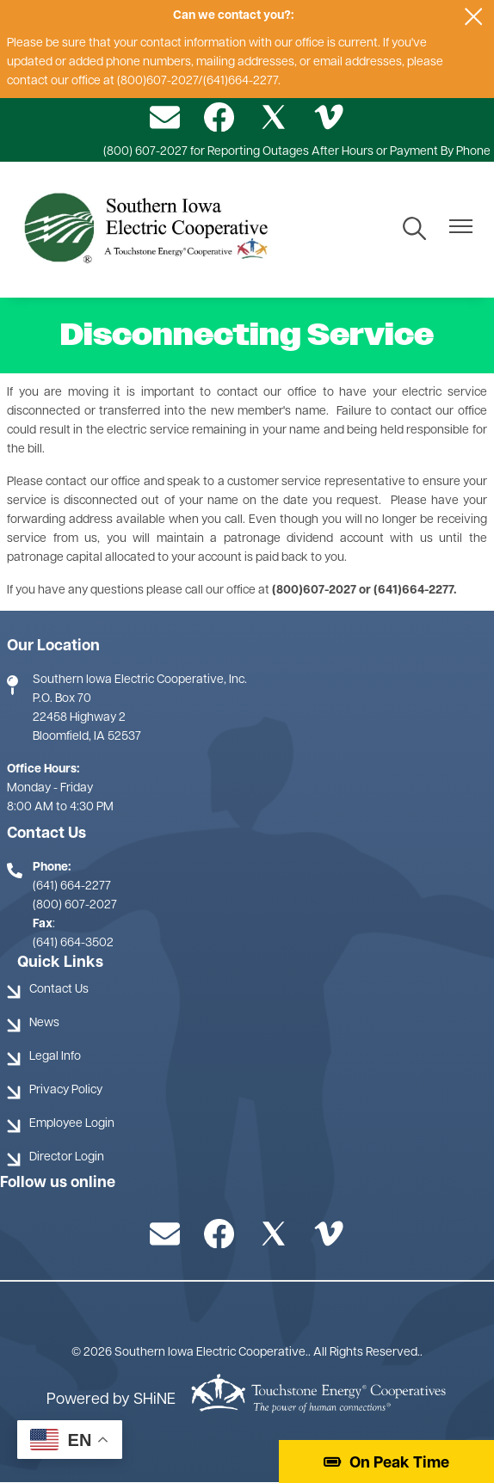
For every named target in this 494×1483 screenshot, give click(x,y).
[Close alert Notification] (474, 17)
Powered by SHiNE (111, 1400)
